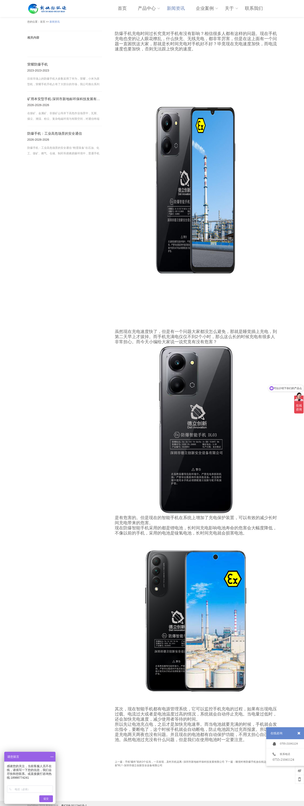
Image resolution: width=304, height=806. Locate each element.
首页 (42, 21)
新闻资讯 (54, 21)
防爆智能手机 (136, 528)
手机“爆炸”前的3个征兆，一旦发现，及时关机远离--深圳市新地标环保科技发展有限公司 (175, 761)
